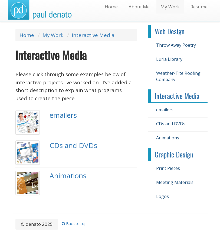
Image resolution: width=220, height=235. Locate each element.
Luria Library (169, 59)
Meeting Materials (174, 182)
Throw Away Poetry (176, 45)
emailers (63, 115)
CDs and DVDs (73, 145)
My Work (170, 7)
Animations (68, 175)
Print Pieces (168, 168)
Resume (199, 7)
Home (111, 7)
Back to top (74, 223)
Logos (162, 196)
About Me (139, 7)
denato (39, 10)
